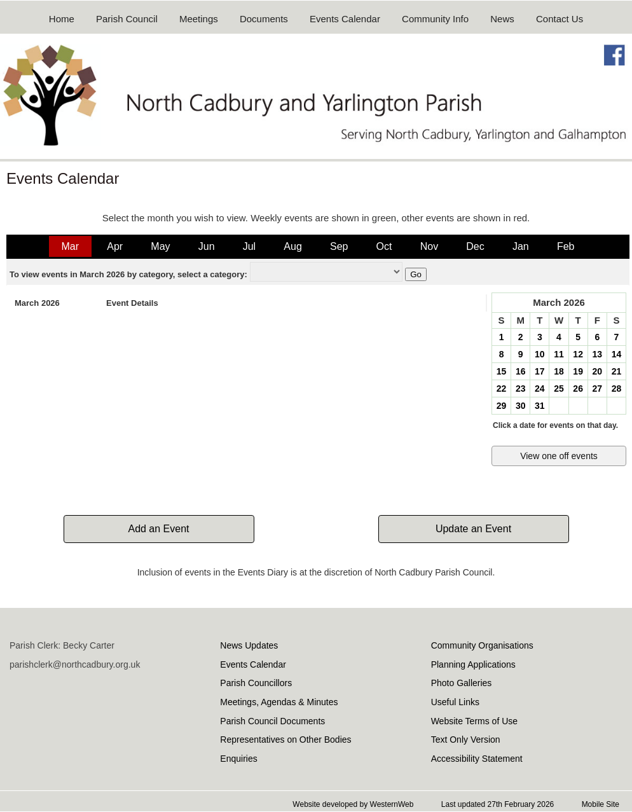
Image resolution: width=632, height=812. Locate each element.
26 (578, 388)
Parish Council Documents (272, 721)
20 (597, 371)
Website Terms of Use (474, 721)
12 (578, 354)
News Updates (249, 645)
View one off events (559, 456)
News (502, 18)
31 (540, 406)
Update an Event (473, 528)
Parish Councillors (256, 683)
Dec (475, 246)
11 (559, 354)
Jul (249, 246)
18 (559, 371)
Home (61, 18)
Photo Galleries (461, 683)
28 (617, 388)
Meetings (198, 18)
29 (502, 406)
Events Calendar (345, 18)
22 (502, 388)
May (160, 246)
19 (578, 371)
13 (597, 354)
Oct (384, 246)
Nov (429, 246)
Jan (520, 246)
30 (521, 406)
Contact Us (559, 18)
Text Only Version (465, 739)
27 (597, 388)
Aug (292, 246)
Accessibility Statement (477, 759)
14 (617, 354)
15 (502, 371)
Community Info (435, 18)
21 (617, 371)
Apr (115, 246)
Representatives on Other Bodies (285, 739)
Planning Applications (473, 664)
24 (540, 388)
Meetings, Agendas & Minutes (279, 702)
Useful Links (455, 702)
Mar (70, 246)
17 (540, 371)
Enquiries (238, 759)
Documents (264, 18)
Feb (566, 246)
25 (559, 388)
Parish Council (127, 18)
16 (521, 371)
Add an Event (158, 528)
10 (540, 354)
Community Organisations (482, 645)
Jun (206, 246)
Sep (339, 246)
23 (521, 388)
